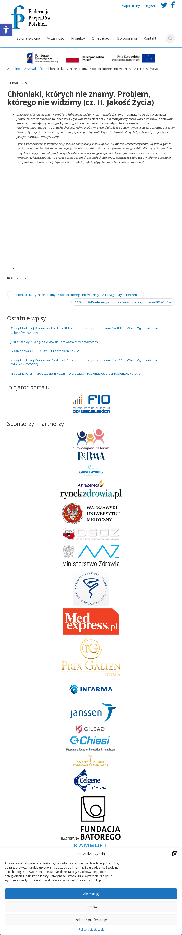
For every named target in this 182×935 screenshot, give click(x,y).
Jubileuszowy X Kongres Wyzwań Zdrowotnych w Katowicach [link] (54, 342)
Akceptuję (91, 893)
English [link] (150, 6)
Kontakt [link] (150, 38)
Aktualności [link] (55, 38)
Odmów (91, 906)
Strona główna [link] (28, 38)
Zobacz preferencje (91, 919)
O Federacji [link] (101, 38)
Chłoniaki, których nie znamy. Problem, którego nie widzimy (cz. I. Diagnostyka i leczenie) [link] (75, 295)
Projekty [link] (78, 38)
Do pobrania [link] (127, 38)
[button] (175, 854)
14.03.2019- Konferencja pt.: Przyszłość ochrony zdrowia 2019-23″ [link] (123, 302)
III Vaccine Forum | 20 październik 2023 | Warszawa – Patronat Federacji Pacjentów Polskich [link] (76, 373)
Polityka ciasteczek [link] (91, 929)
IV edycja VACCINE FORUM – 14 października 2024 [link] (46, 351)
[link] (6, 30)
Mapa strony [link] (131, 6)
